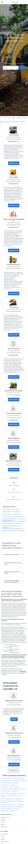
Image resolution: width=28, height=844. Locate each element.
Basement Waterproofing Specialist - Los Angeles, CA (13, 793)
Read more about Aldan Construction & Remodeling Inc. (13, 244)
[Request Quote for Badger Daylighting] (13, 447)
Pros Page (22, 671)
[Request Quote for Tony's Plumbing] (13, 163)
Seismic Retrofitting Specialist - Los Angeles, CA (12, 806)
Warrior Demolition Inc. (14, 756)
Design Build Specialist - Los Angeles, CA (10, 782)
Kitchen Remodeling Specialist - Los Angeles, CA (12, 799)
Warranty (3, 819)
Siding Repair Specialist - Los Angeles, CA (10, 808)
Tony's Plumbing (14, 135)
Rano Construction (13, 348)
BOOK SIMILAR (13, 770)
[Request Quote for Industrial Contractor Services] (14, 742)
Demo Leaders (13, 177)
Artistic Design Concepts (13, 413)
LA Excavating (13, 307)
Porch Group (4, 834)
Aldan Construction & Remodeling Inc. (13, 219)
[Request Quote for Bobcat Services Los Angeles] (13, 399)
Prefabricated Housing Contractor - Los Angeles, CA (13, 804)
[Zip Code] (10, 68)
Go (22, 67)
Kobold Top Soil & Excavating (14, 700)
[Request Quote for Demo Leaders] (13, 205)
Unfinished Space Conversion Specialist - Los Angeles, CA (14, 780)
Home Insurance (5, 817)
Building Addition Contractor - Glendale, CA (11, 787)
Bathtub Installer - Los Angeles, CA (9, 785)
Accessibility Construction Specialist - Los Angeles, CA (13, 789)
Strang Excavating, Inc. (14, 264)
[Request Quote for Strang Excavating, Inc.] (13, 293)
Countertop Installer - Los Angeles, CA (9, 791)
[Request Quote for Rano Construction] (13, 377)
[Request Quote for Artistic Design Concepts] (13, 424)
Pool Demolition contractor (14, 461)
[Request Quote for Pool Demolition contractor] (13, 469)
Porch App (3, 827)
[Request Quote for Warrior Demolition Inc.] (14, 764)
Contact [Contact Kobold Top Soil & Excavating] (14, 719)
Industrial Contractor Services (14, 733)
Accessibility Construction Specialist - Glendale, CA (12, 778)
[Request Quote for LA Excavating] (13, 335)
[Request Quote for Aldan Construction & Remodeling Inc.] (13, 250)
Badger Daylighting (13, 438)
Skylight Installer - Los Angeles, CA (9, 810)
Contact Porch (5, 841)
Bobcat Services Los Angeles (13, 391)
